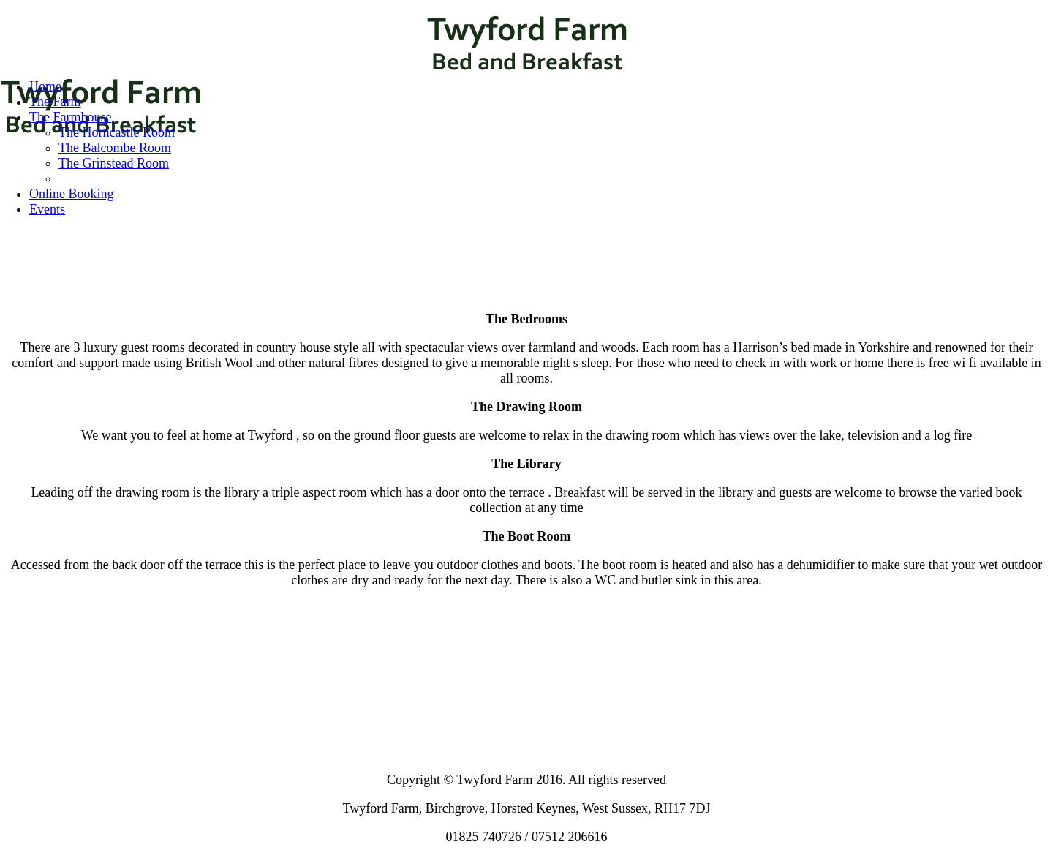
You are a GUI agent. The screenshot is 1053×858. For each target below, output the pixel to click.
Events (47, 209)
